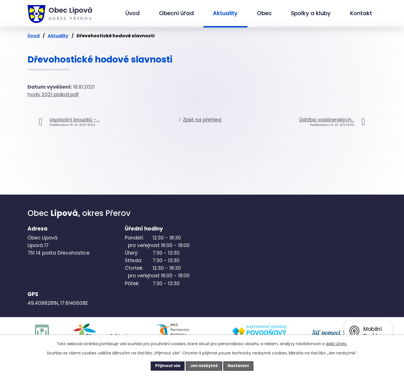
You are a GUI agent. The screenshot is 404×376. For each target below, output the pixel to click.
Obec (264, 13)
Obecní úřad (176, 13)
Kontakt (361, 13)
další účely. (336, 343)
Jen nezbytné (204, 365)
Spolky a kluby (311, 13)
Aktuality (225, 13)
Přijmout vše (163, 365)
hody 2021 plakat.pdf (53, 94)
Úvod (132, 13)
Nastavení (243, 365)
